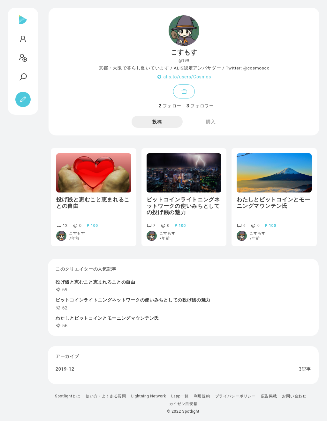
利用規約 (202, 396)
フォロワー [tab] (200, 106)
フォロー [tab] (170, 106)
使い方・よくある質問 (106, 396)
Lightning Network (148, 396)
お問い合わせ (294, 396)
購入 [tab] (210, 121)
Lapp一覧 (180, 396)
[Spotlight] (23, 24)
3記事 (305, 369)
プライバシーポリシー (235, 396)
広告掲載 (269, 396)
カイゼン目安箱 (183, 404)
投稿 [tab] (157, 121)
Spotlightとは (67, 396)
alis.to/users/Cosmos (187, 77)
